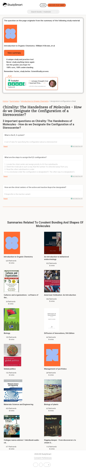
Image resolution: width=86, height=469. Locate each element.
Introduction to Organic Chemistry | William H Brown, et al (29, 46)
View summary (14, 53)
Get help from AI (77, 146)
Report (6, 146)
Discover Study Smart (57, 5)
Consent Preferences (43, 458)
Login (43, 5)
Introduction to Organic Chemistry (35, 101)
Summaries (14, 101)
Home (5, 101)
